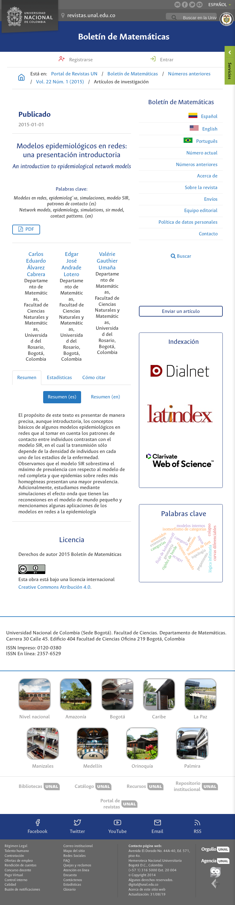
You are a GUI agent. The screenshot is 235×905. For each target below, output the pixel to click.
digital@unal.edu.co (143, 885)
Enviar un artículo (181, 311)
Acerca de (207, 176)
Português (201, 141)
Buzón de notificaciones (22, 890)
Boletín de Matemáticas (124, 37)
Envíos (211, 199)
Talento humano (17, 851)
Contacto (208, 234)
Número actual (202, 153)
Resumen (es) (62, 397)
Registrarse (80, 60)
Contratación (14, 856)
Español (203, 116)
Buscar (181, 256)
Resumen (26, 377)
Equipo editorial (201, 210)
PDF (29, 229)
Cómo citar (94, 377)
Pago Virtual (14, 875)
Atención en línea (76, 870)
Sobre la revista (201, 187)
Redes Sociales (74, 856)
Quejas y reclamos (77, 865)
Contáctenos (72, 880)
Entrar (166, 60)
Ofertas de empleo (19, 861)
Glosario (69, 890)
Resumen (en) (105, 397)
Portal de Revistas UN (74, 74)
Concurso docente (18, 870)
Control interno (16, 880)
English (204, 128)
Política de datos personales (188, 222)
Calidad (10, 885)
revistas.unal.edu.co (91, 16)
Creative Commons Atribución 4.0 (54, 587)
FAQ (66, 861)
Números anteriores (189, 74)
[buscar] (206, 17)
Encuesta (70, 875)
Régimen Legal (16, 846)
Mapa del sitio (74, 851)
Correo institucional (78, 846)
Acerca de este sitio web (147, 890)
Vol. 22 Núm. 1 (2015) (60, 82)
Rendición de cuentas (20, 865)
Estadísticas (59, 377)
